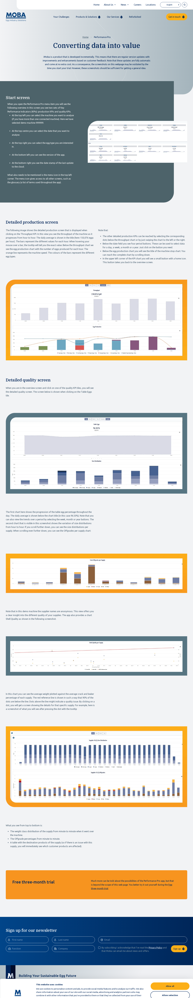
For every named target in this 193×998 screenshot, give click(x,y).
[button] (88, 17)
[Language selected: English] (170, 4)
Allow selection (170, 978)
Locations (151, 4)
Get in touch (174, 17)
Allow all (170, 969)
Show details (145, 992)
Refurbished (135, 17)
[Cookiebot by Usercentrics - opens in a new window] (18, 993)
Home (96, 4)
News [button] (123, 4)
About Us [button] (108, 4)
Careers (137, 4)
